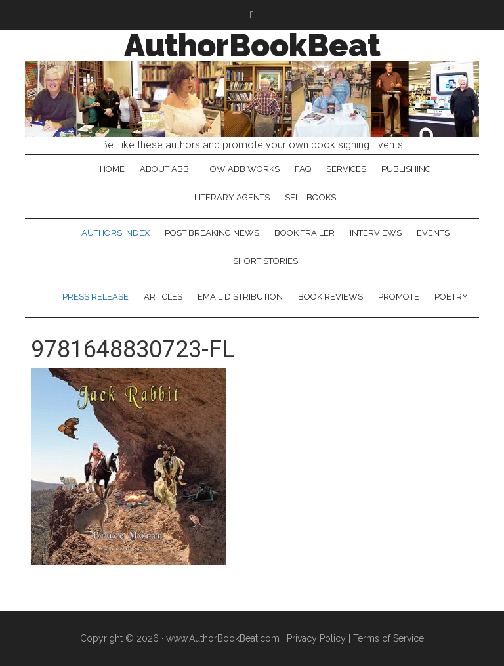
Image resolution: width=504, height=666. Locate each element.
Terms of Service (388, 638)
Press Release (95, 296)
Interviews (376, 233)
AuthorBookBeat (252, 45)
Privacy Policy (316, 638)
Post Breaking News (212, 233)
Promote (398, 296)
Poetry (451, 296)
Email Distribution (240, 296)
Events (433, 233)
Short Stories (265, 261)
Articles (163, 296)
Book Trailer (304, 233)
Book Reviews (330, 296)
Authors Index (115, 233)
